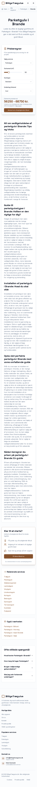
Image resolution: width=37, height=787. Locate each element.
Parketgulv (5, 739)
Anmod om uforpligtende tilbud (18, 110)
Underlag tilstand (10, 87)
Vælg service (8, 59)
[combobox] (18, 63)
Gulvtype (7, 78)
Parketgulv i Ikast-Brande (13, 633)
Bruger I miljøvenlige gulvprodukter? (18, 668)
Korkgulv (7, 595)
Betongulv (8, 599)
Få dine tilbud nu (18, 556)
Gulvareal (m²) (9, 68)
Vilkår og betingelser (8, 727)
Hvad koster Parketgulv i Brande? (18, 656)
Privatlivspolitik (6, 724)
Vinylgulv (7, 589)
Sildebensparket (10, 583)
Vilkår (28, 780)
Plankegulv (8, 580)
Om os (4, 717)
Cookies (9, 780)
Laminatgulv (8, 586)
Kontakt (4, 720)
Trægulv (7, 577)
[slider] (9, 72)
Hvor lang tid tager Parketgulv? (18, 661)
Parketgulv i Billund (11, 626)
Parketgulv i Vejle (10, 636)
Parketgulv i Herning (11, 630)
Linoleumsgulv (9, 592)
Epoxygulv (8, 602)
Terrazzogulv (9, 605)
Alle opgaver (6, 714)
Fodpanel (7, 611)
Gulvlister (7, 608)
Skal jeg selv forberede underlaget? (18, 676)
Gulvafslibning (6, 749)
